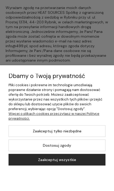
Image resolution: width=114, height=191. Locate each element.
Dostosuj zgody (57, 145)
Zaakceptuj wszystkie (57, 159)
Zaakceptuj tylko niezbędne (57, 131)
